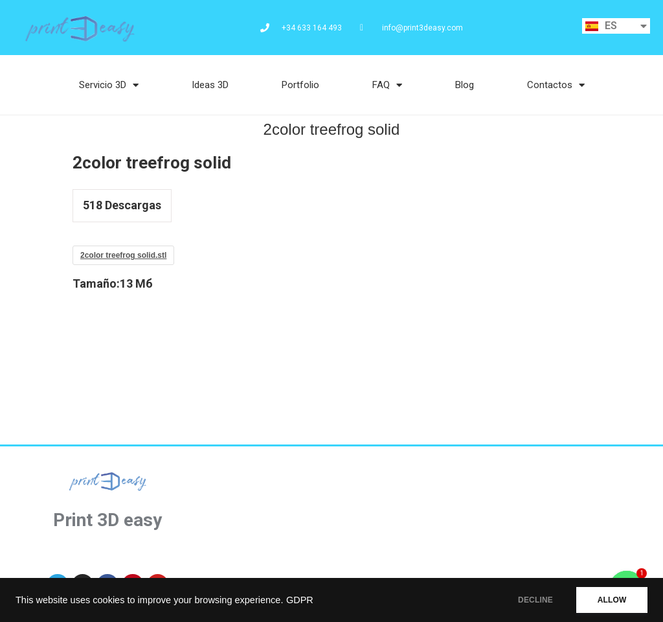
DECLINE (530, 600)
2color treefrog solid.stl (123, 255)
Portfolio (300, 85)
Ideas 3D (210, 85)
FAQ (387, 85)
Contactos (556, 85)
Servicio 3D (109, 85)
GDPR (299, 600)
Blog (464, 85)
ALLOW (610, 600)
